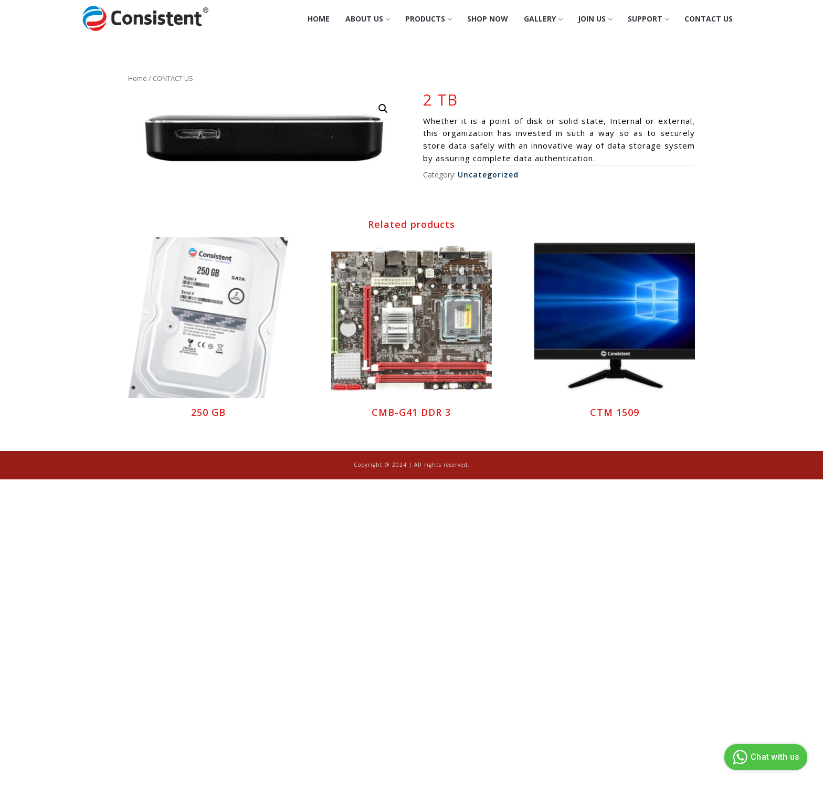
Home (319, 19)
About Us (367, 19)
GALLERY (543, 19)
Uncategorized (488, 175)
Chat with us (764, 757)
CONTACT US (708, 19)
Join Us (595, 19)
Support (648, 19)
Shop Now (487, 19)
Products (428, 19)
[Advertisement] (315, 557)
